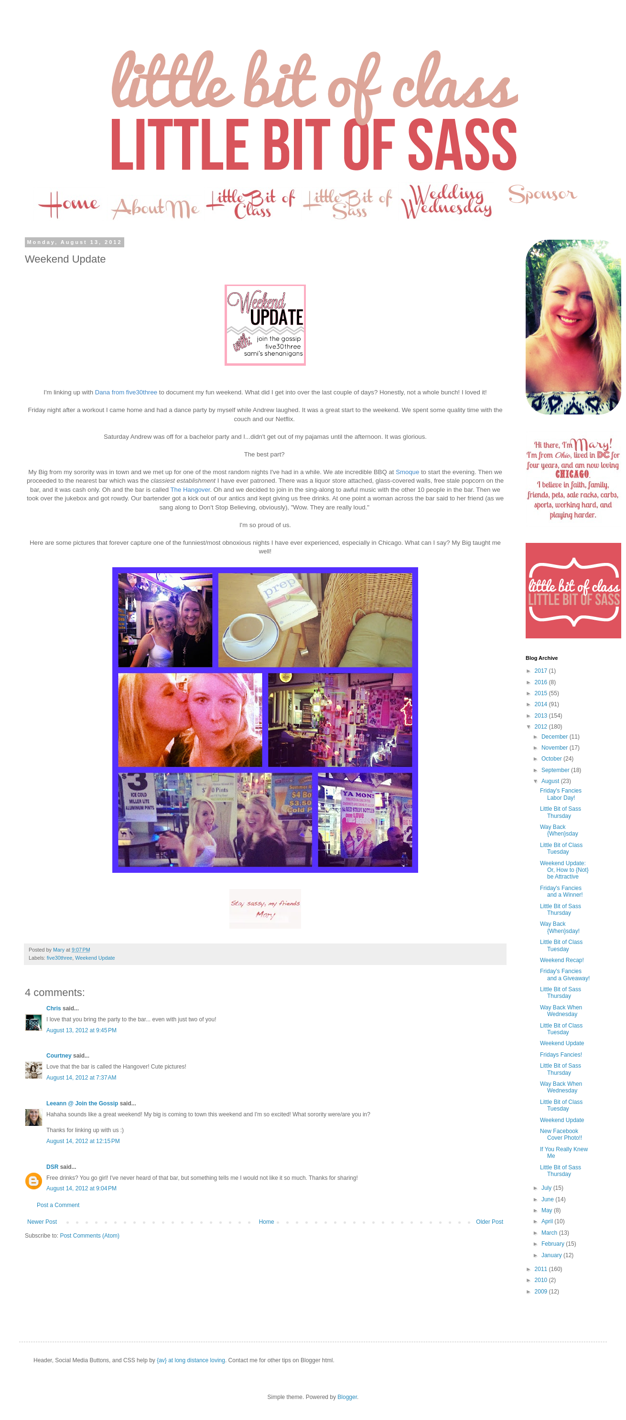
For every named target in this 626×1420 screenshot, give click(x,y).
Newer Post (42, 1222)
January (552, 1255)
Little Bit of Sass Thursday (560, 812)
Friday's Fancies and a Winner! (561, 891)
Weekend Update (95, 958)
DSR (52, 1167)
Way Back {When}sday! (560, 927)
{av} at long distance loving (191, 1360)
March (550, 1232)
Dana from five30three (126, 392)
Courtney (59, 1055)
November (555, 747)
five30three (59, 958)
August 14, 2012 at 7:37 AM (81, 1077)
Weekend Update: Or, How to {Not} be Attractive (564, 870)
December (555, 736)
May (547, 1210)
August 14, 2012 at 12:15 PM (83, 1141)
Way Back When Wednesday (561, 1010)
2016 (542, 682)
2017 (542, 671)
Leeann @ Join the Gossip (82, 1103)
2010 (542, 1280)
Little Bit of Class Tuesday (561, 848)
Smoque (407, 472)
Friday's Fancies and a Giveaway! (565, 974)
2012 (542, 726)
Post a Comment (58, 1205)
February (553, 1243)
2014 (542, 704)
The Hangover (190, 489)
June (548, 1199)
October (552, 758)
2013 (542, 715)
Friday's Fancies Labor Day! (561, 794)
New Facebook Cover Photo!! (561, 1134)
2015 (542, 693)
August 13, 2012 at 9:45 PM (81, 1030)
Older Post (489, 1222)
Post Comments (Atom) (89, 1235)
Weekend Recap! (562, 960)
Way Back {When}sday (559, 830)
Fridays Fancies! (561, 1054)
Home (266, 1222)
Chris (53, 1008)
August (551, 781)
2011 (542, 1269)
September (556, 770)
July (547, 1188)
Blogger (347, 1397)
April (547, 1221)
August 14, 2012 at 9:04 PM (81, 1188)
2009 (542, 1291)
